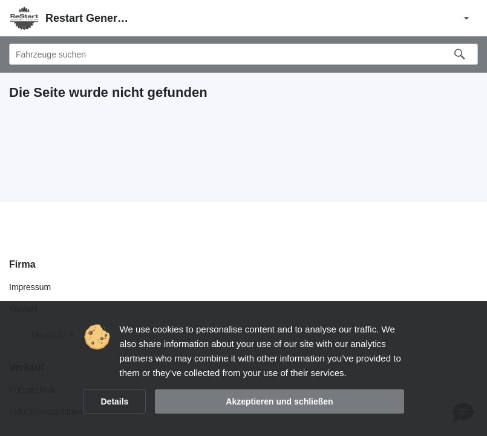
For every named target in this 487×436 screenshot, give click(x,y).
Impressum (30, 287)
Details (115, 401)
